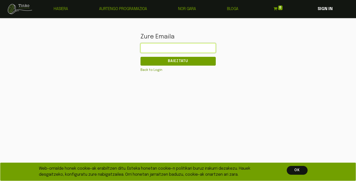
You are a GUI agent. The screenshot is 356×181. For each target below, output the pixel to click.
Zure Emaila (157, 37)
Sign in (325, 9)
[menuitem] (61, 9)
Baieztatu (178, 61)
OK (297, 170)
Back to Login (151, 70)
